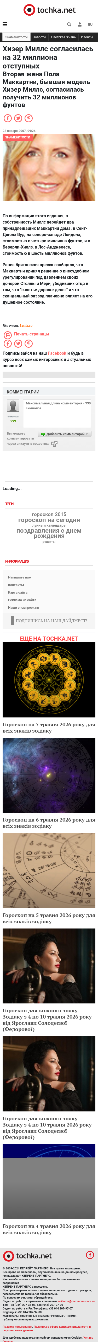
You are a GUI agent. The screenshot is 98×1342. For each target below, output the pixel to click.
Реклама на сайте (22, 600)
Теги (10, 504)
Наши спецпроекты (23, 607)
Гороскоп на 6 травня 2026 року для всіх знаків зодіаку (49, 822)
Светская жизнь (63, 37)
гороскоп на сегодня (49, 520)
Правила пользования (17, 1326)
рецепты (49, 542)
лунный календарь (49, 525)
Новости (39, 37)
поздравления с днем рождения (49, 533)
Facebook (57, 353)
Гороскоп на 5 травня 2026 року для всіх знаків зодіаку (49, 918)
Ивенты (87, 37)
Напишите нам (19, 577)
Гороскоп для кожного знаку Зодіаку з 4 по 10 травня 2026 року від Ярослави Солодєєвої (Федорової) (47, 1020)
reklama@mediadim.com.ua (76, 1301)
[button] (79, 24)
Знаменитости (16, 37)
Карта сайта (17, 592)
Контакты (16, 585)
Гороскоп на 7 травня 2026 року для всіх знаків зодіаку (49, 727)
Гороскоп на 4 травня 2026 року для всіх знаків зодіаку (49, 1229)
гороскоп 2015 (49, 514)
